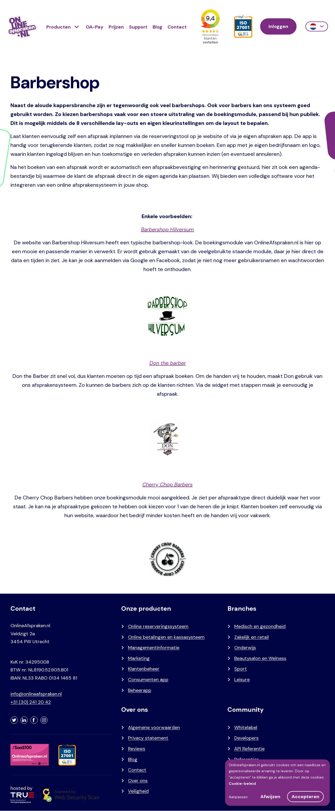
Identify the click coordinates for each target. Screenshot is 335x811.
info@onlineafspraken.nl (36, 694)
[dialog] (277, 782)
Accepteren (305, 796)
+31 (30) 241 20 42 (30, 702)
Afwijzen (270, 796)
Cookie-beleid (242, 783)
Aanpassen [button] (238, 797)
